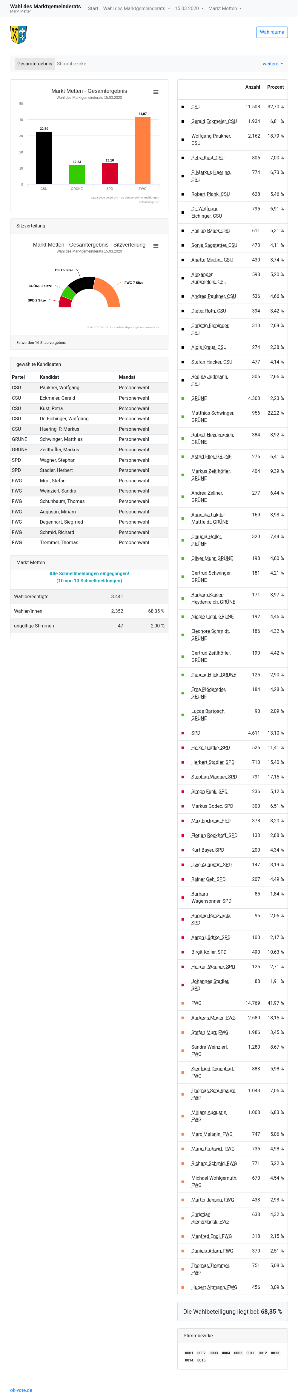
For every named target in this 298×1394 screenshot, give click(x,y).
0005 (238, 1353)
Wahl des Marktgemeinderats (134, 8)
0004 (226, 1353)
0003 (214, 1353)
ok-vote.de (21, 1390)
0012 (263, 1353)
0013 (275, 1353)
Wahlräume (272, 32)
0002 (201, 1353)
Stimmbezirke (71, 64)
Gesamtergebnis (34, 64)
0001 (189, 1353)
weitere (271, 64)
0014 (189, 1360)
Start (93, 8)
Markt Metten (223, 8)
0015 (201, 1360)
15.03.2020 (187, 8)
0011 (250, 1353)
